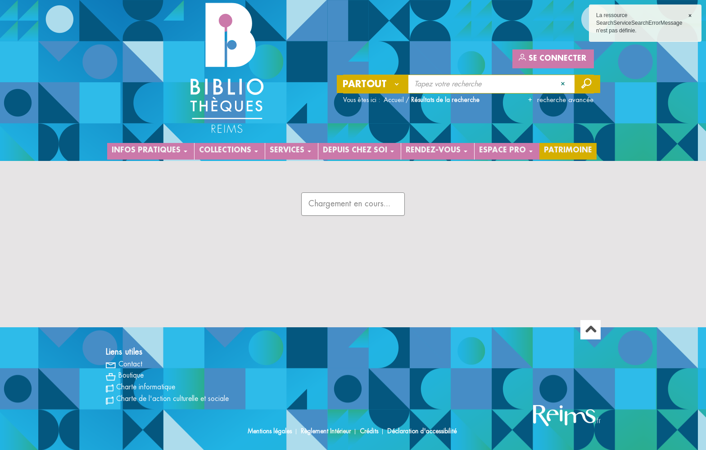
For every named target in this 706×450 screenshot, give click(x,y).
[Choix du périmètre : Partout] (373, 84)
